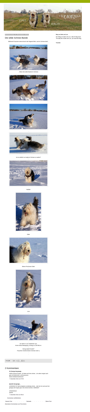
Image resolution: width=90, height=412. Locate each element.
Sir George (12, 371)
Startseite (28, 401)
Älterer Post (48, 401)
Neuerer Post (8, 401)
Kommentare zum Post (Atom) (18, 404)
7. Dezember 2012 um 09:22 (16, 394)
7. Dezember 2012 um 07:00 (16, 379)
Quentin (11, 384)
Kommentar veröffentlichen (14, 398)
